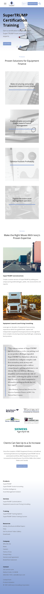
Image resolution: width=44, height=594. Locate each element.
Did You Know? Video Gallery (12, 531)
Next (39, 29)
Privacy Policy (7, 554)
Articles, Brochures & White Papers (14, 526)
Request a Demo (22, 466)
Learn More (7, 43)
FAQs (4, 529)
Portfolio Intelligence (9, 489)
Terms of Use (7, 552)
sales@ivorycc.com (19, 575)
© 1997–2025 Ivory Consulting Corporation (16, 585)
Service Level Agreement (11, 557)
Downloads (6, 534)
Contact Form (7, 580)
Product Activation (8, 582)
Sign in (24, 3)
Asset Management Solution (12, 492)
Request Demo (32, 3)
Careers (5, 549)
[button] (22, 88)
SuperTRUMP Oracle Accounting (13, 486)
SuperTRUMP (7, 484)
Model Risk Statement (10, 560)
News (5, 546)
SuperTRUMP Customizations (13, 276)
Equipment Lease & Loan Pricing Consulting (18, 323)
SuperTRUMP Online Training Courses (15, 516)
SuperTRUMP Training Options (12, 514)
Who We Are (7, 544)
